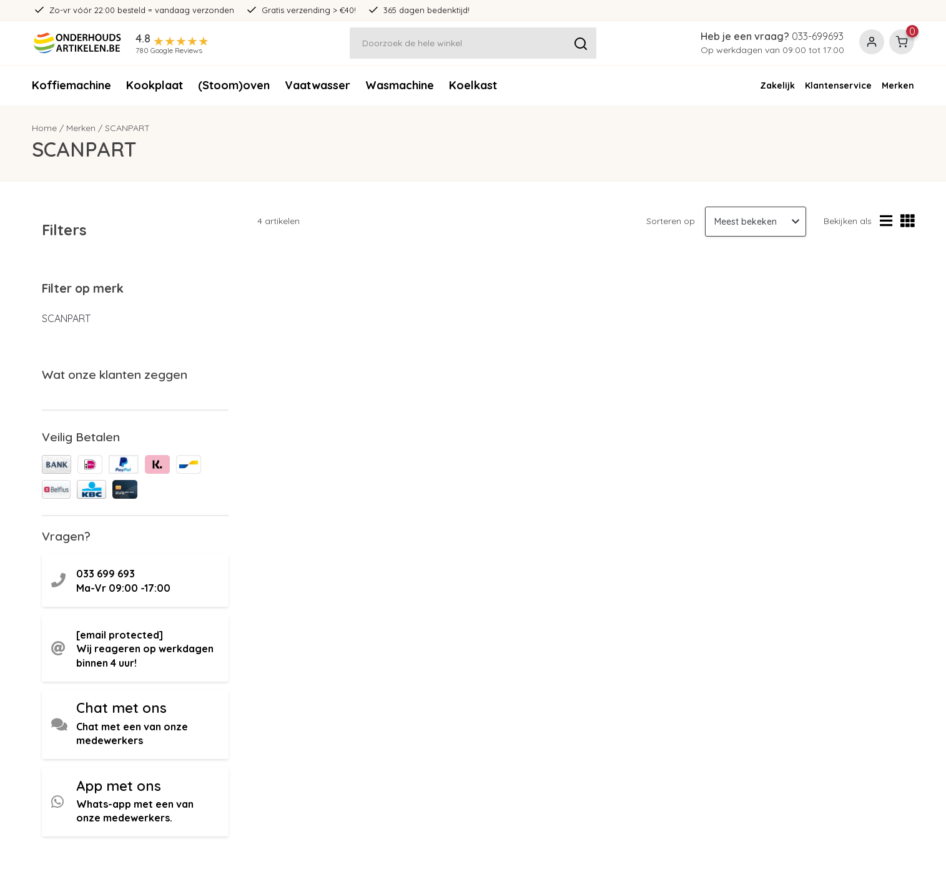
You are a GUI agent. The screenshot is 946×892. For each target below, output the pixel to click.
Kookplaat (154, 85)
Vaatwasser (317, 85)
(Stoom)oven (234, 85)
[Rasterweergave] (907, 221)
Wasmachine (399, 85)
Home (44, 128)
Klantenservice (838, 85)
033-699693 (818, 36)
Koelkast (473, 85)
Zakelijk (777, 85)
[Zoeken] (473, 43)
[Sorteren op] (756, 221)
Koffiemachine (71, 85)
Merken (898, 85)
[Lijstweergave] (886, 221)
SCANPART (127, 128)
